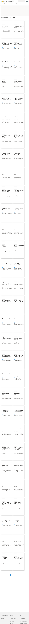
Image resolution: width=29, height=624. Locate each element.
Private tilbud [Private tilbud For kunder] (12, 619)
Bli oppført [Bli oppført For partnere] (21, 616)
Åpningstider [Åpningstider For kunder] (11, 615)
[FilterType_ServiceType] (2, 13)
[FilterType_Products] (2, 9)
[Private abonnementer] (17, 1)
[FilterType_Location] (2, 7)
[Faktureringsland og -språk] (21, 1)
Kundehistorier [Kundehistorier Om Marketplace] (2, 618)
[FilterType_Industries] (2, 11)
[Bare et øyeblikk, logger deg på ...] (27, 1)
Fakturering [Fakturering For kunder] (11, 623)
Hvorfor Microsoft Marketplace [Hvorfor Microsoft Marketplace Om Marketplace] (4, 615)
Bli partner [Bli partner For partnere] (21, 615)
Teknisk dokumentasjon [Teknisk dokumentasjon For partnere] (22, 619)
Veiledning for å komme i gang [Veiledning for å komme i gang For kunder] (13, 616)
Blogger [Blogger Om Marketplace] (2, 616)
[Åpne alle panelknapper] (2, 3)
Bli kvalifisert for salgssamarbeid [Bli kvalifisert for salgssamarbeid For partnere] (23, 623)
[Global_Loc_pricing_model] (2, 15)
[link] (7, 29)
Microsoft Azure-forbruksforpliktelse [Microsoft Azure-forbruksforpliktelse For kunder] (12, 621)
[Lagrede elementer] (16, 1)
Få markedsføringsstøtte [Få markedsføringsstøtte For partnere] (22, 618)
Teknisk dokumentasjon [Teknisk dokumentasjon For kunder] (13, 618)
